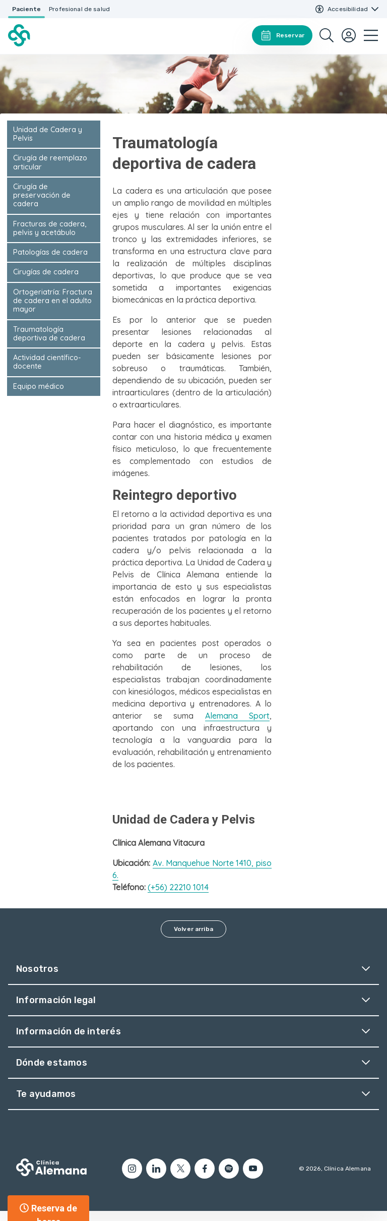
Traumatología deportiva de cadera (49, 333)
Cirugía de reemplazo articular (50, 162)
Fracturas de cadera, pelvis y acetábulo (49, 228)
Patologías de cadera (50, 252)
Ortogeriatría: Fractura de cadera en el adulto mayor (52, 300)
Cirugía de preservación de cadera (42, 195)
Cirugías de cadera (46, 271)
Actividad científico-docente (47, 362)
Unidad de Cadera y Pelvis (47, 134)
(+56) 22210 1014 (178, 887)
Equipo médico (38, 386)
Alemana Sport (237, 716)
